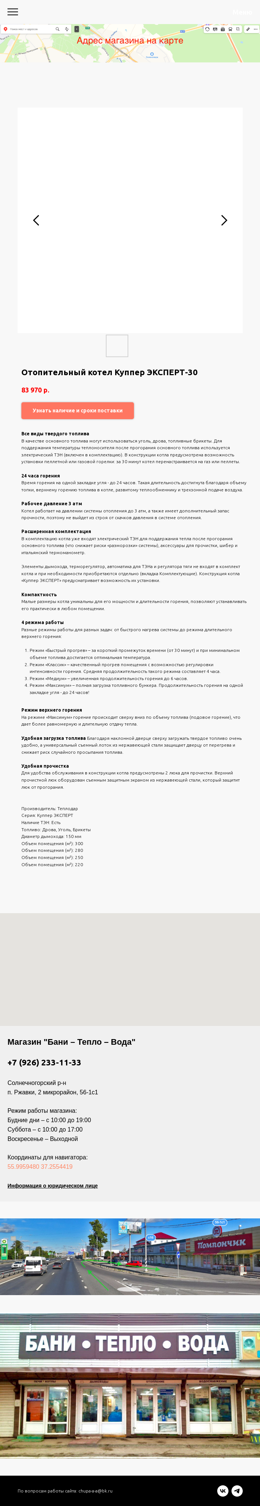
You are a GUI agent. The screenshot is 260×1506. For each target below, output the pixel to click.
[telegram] (237, 1494)
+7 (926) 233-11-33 (44, 1062)
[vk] (222, 1494)
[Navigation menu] (13, 12)
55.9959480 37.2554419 (40, 1167)
